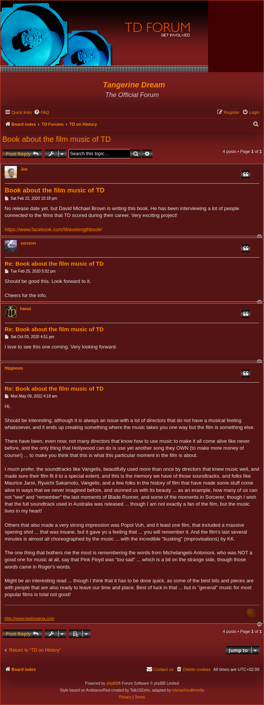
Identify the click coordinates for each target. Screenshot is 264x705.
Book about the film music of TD (56, 139)
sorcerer (28, 243)
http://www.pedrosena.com (29, 618)
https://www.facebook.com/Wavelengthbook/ (53, 229)
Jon (24, 169)
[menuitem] (41, 112)
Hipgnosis (14, 368)
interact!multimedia (188, 690)
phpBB (112, 683)
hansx (25, 309)
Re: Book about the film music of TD (54, 263)
